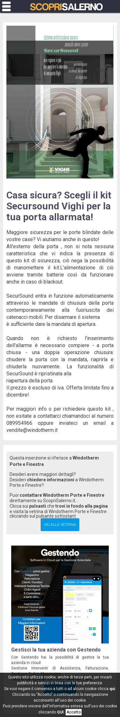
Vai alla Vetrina (60, 524)
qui (112, 688)
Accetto (74, 712)
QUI (60, 712)
